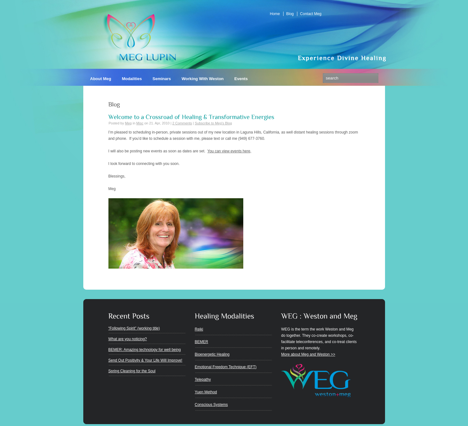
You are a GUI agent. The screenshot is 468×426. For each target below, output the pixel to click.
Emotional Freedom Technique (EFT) (226, 367)
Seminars (161, 78)
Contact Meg (311, 14)
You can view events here (228, 151)
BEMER (201, 342)
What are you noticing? (127, 339)
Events (241, 78)
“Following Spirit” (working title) (134, 328)
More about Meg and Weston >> (308, 354)
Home (275, 14)
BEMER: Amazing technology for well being (144, 349)
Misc (140, 123)
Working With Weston (203, 78)
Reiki (199, 329)
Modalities (132, 78)
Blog (290, 14)
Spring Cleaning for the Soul (132, 371)
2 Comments (182, 123)
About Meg (100, 78)
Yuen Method (206, 392)
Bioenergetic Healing (212, 354)
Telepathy (203, 379)
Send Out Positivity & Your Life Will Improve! (145, 360)
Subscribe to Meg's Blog (213, 123)
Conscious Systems (211, 404)
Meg (128, 123)
